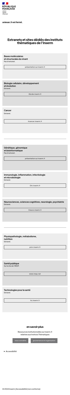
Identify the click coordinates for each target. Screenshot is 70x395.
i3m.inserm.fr (35, 186)
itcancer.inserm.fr (35, 121)
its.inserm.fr (35, 300)
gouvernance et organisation (44, 340)
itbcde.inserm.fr (35, 94)
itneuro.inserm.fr (35, 210)
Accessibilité (11, 351)
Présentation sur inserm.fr (35, 67)
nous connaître (20, 340)
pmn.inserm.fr (34, 247)
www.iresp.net (35, 274)
